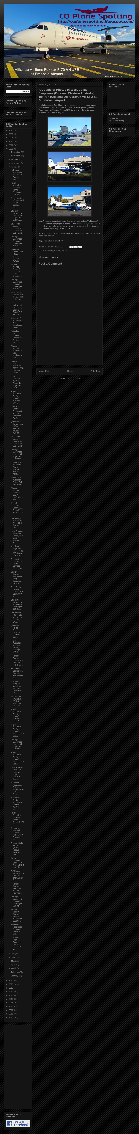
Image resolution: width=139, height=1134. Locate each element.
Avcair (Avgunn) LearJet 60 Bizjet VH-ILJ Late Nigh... (17, 862)
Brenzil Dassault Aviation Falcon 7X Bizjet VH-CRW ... (16, 382)
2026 (11, 130)
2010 (11, 1017)
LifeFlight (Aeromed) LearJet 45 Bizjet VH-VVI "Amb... (17, 454)
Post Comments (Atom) (75, 378)
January (14, 976)
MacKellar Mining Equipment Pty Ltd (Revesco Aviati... (16, 412)
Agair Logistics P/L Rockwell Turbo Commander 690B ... (17, 202)
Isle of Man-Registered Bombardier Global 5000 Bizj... (17, 929)
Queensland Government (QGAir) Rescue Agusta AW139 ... (17, 255)
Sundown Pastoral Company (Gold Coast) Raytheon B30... (17, 834)
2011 (11, 1014)
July (13, 953)
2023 (11, 141)
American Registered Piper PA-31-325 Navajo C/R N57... (17, 550)
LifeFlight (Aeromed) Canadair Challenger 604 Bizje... (16, 284)
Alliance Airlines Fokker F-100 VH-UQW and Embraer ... (16, 270)
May (13, 961)
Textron (64, 251)
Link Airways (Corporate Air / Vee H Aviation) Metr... (16, 174)
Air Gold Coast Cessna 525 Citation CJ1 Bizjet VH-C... (17, 297)
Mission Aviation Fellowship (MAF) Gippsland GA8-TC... (16, 577)
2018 (11, 988)
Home (70, 371)
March (14, 968)
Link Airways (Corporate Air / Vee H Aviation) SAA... (16, 617)
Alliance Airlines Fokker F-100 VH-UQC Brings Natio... (17, 494)
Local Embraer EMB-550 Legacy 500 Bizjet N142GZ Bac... (17, 537)
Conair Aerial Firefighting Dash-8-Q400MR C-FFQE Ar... (17, 309)
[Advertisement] (69, 346)
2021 (11, 149)
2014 (11, 1003)
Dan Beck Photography (71, 233)
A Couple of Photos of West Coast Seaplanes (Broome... (17, 322)
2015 (11, 999)
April (13, 965)
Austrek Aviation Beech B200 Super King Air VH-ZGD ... (17, 509)
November (15, 156)
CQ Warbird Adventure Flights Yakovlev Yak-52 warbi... (16, 468)
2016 (11, 995)
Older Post (95, 371)
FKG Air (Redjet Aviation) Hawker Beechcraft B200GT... (16, 915)
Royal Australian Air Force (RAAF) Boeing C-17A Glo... (16, 188)
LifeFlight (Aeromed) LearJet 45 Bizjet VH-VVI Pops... (16, 215)
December (15, 152)
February (15, 972)
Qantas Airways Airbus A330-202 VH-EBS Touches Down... (17, 367)
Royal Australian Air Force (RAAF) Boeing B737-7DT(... (17, 715)
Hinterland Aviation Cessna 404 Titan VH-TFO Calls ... (17, 660)
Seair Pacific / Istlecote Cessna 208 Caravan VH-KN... (17, 591)
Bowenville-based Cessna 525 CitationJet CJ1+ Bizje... (17, 228)
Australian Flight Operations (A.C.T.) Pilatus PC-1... (16, 943)
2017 (11, 991)
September (16, 163)
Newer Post (44, 371)
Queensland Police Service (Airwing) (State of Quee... (16, 631)
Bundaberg (49, 251)
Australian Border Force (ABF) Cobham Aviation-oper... (17, 803)
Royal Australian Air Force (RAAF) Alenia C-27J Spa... (17, 730)
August (14, 167)
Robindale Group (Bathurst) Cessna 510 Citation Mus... (17, 336)
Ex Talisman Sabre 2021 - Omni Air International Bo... (17, 673)
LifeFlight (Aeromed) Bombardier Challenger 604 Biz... (17, 241)
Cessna (57, 251)
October (14, 159)
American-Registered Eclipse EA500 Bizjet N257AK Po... (17, 788)
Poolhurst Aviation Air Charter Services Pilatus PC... (17, 563)
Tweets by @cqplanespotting (116, 119)
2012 (11, 1010)
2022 (11, 145)
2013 (11, 1006)
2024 (11, 138)
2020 (11, 980)
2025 (11, 134)
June (13, 957)
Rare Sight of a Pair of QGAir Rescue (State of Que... (17, 849)
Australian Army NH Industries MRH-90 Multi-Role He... (16, 687)
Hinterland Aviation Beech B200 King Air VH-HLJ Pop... (17, 888)
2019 (11, 984)
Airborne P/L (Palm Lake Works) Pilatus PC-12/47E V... (16, 701)
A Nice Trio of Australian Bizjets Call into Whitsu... (17, 480)
